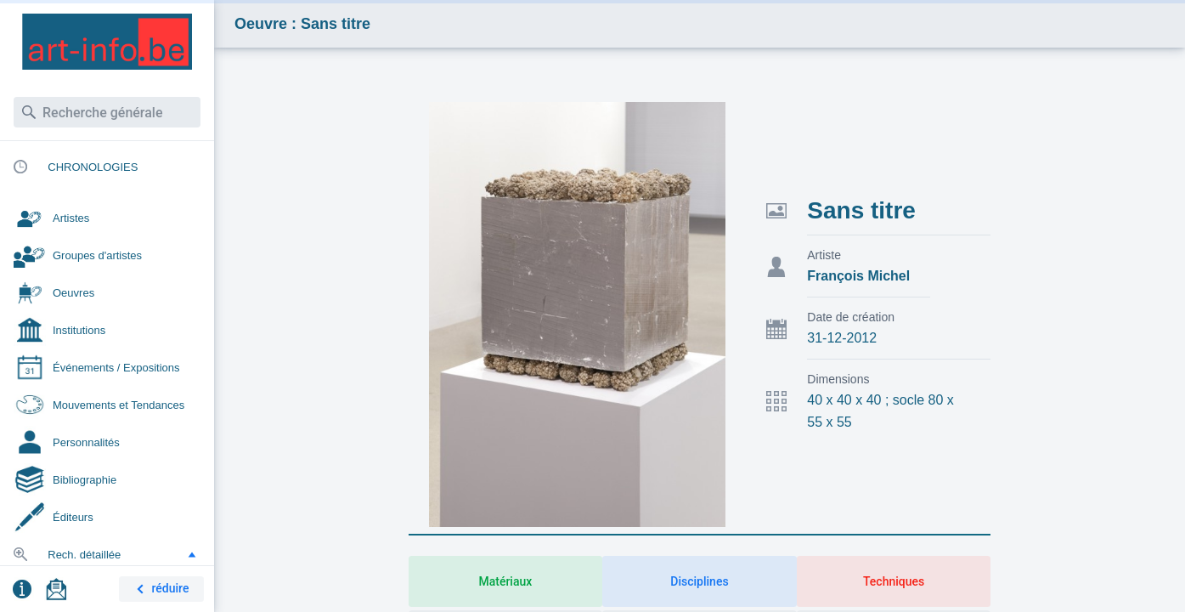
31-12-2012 (842, 338)
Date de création (850, 317)
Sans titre (861, 210)
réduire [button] (160, 589)
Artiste (824, 255)
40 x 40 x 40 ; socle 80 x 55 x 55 (880, 411)
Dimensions (838, 379)
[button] (192, 554)
